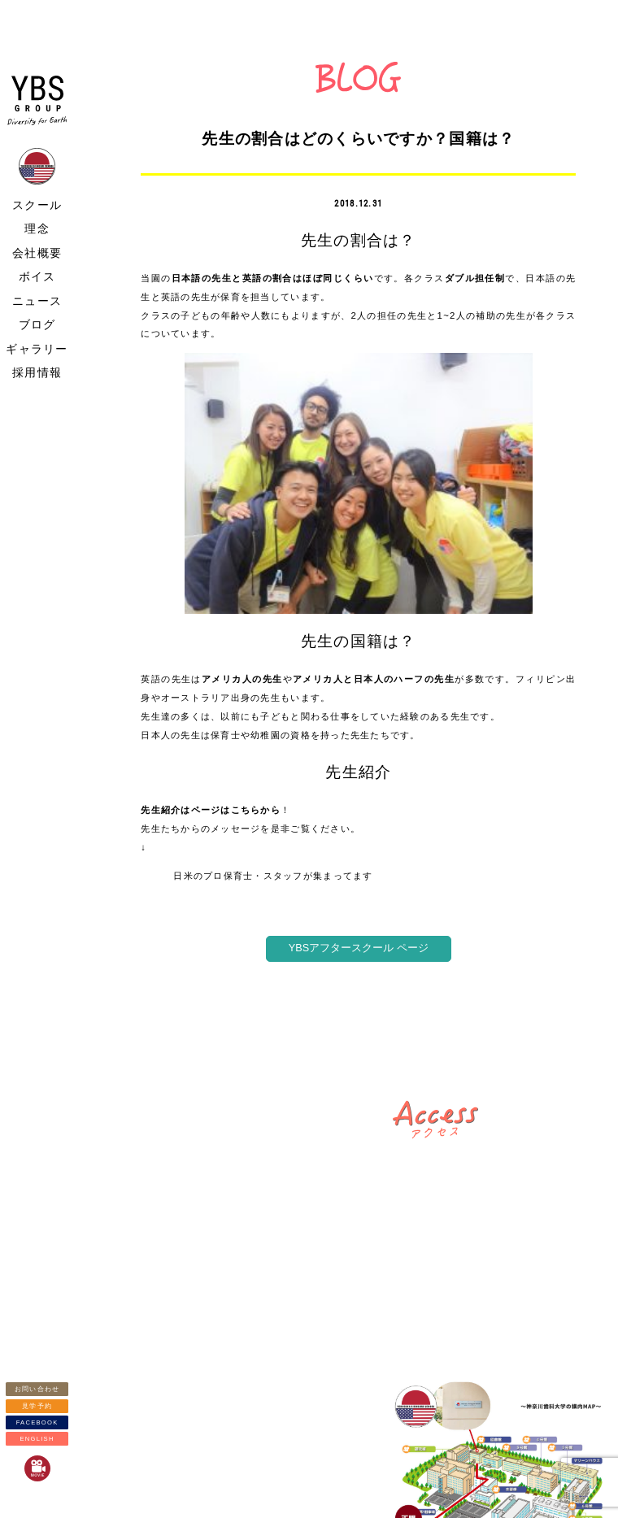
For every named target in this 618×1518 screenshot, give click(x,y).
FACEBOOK (37, 1422)
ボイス (37, 276)
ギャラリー (36, 348)
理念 (37, 228)
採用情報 (37, 372)
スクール (37, 204)
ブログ (37, 324)
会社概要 (37, 252)
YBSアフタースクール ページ (359, 948)
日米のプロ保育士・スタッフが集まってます (272, 876)
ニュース (37, 300)
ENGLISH (37, 1438)
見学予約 (37, 1406)
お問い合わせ (37, 1389)
